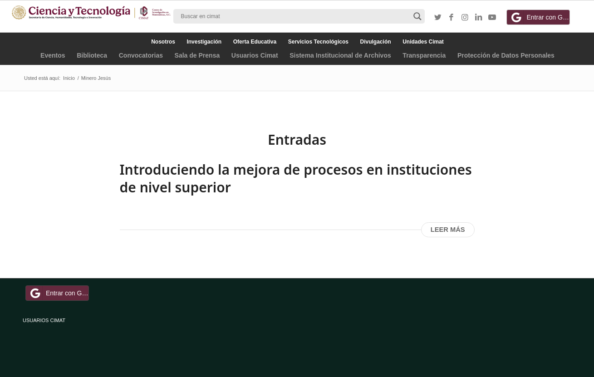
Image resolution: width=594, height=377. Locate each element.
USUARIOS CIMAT (44, 320)
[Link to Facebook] (451, 17)
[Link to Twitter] (438, 17)
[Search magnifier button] (417, 16)
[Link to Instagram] (465, 17)
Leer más (448, 229)
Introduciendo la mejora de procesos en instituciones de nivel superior (296, 178)
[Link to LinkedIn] (479, 17)
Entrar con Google (539, 17)
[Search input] (295, 16)
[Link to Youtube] (492, 17)
